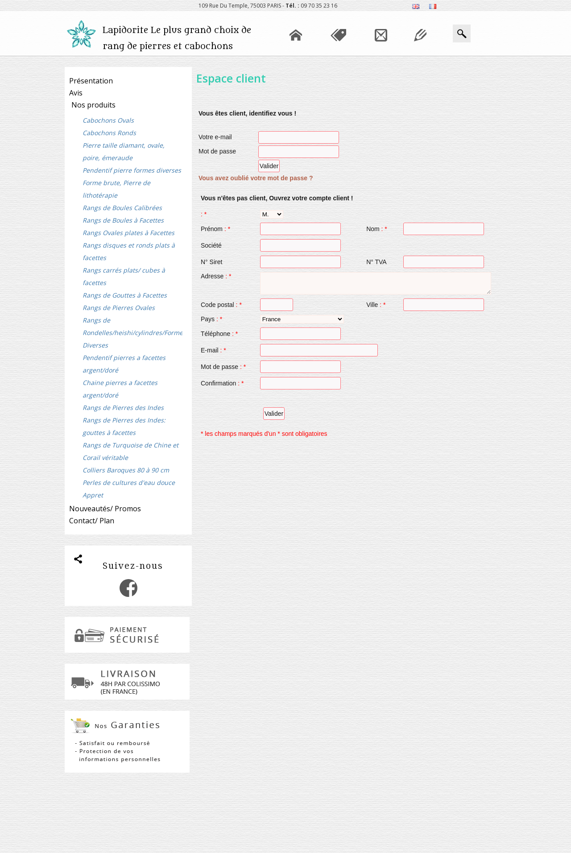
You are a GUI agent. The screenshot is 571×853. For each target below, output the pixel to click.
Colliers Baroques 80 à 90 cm (126, 470)
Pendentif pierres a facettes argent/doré (124, 363)
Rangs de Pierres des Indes (123, 407)
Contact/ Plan (91, 521)
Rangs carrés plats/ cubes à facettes (124, 276)
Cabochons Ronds (109, 132)
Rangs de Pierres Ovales (119, 307)
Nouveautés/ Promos (105, 508)
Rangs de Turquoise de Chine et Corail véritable (130, 451)
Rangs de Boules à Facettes (123, 220)
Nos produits (93, 105)
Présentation (91, 81)
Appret (93, 495)
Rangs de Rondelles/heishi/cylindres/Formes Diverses (132, 332)
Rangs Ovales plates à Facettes (128, 232)
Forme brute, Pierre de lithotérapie (116, 188)
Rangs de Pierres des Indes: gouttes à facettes (124, 426)
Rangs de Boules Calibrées (122, 207)
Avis (76, 93)
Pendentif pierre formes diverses (132, 170)
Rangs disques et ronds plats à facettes (129, 251)
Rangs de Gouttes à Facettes (125, 295)
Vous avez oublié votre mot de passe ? (256, 178)
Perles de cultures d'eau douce (129, 482)
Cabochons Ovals (108, 120)
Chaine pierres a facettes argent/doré (120, 388)
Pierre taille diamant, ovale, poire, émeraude (124, 151)
